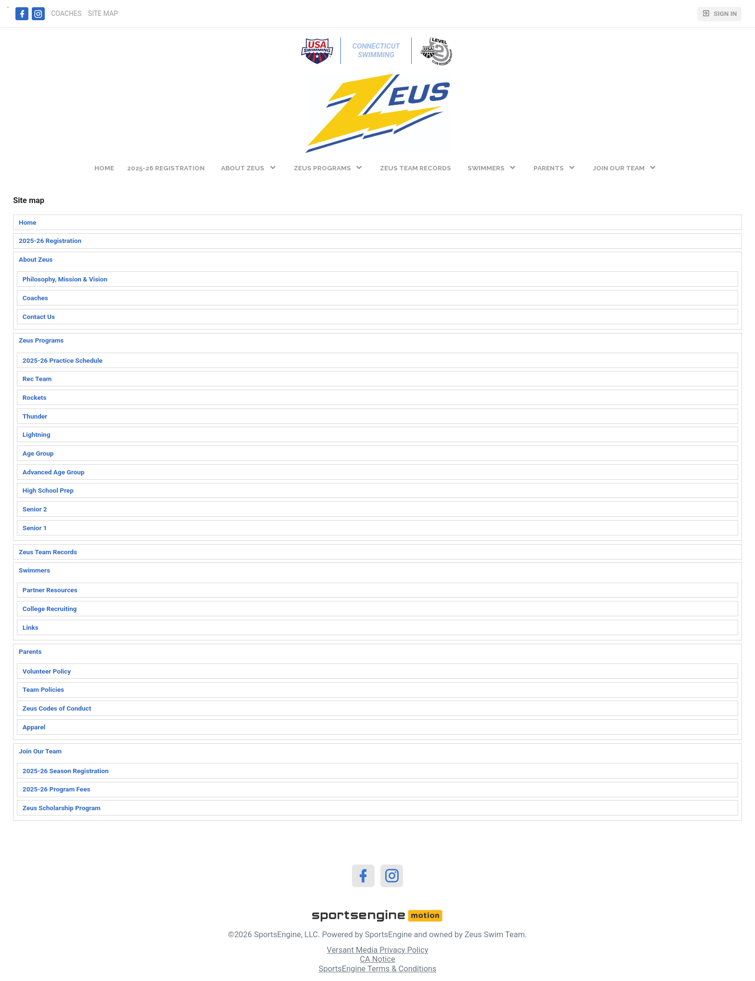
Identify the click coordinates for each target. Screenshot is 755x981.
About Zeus (35, 259)
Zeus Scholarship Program (62, 808)
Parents (30, 651)
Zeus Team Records (48, 552)
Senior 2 (35, 509)
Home (27, 222)
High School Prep (48, 490)
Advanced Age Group (54, 472)
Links (31, 627)
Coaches (35, 298)
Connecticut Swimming (377, 50)
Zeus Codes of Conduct (57, 708)
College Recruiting (50, 608)
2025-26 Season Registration (66, 771)
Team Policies (43, 689)
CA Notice (377, 959)
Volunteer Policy (47, 671)
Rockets (35, 397)
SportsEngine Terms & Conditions (378, 968)
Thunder (35, 416)
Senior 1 (35, 528)
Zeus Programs (41, 340)
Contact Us (39, 316)
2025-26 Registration (50, 240)
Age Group (38, 453)
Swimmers (34, 570)
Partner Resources (50, 590)
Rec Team (37, 378)
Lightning (37, 434)
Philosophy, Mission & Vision (65, 279)
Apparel (34, 727)
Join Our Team (40, 751)
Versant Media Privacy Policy (378, 950)
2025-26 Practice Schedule (63, 360)
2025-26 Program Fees (57, 789)
